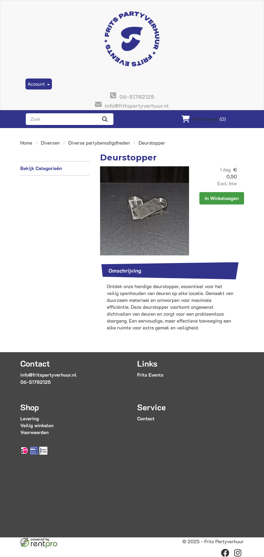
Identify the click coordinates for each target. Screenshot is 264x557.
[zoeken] (104, 119)
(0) (204, 119)
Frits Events (150, 374)
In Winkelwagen (222, 198)
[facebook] (225, 553)
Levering (29, 418)
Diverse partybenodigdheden (99, 142)
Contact (145, 418)
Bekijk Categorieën (55, 168)
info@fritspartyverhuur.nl (48, 374)
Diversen (50, 142)
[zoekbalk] (61, 119)
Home (26, 142)
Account (39, 84)
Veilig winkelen (37, 425)
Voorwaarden (34, 432)
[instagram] (237, 553)
